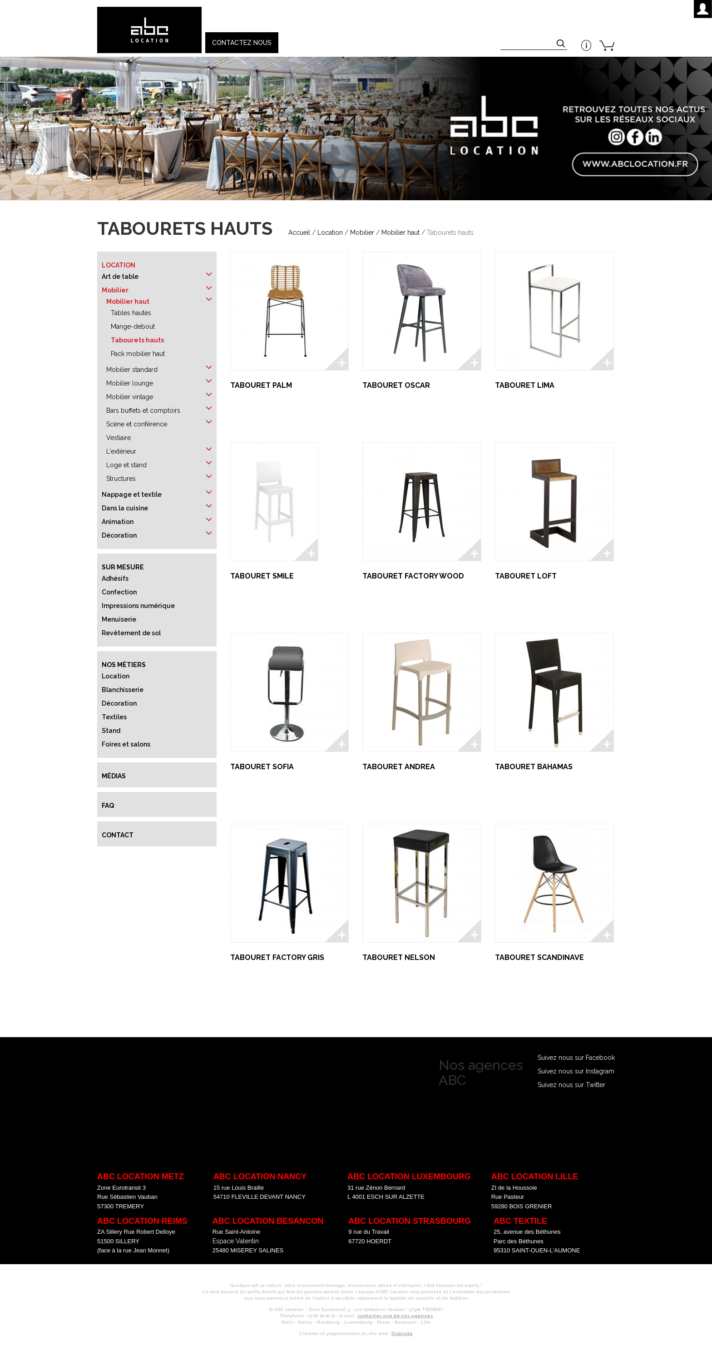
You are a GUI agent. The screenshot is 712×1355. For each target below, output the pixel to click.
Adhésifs (115, 578)
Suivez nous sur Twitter (571, 1084)
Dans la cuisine (125, 508)
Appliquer (561, 44)
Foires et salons (126, 744)
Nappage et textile (132, 494)
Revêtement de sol (131, 633)
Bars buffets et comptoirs (143, 410)
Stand (111, 730)
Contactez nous (242, 42)
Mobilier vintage (129, 397)
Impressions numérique (138, 605)
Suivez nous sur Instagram (576, 1071)
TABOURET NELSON (398, 957)
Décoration (119, 535)
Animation (118, 521)
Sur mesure (123, 567)
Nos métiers (124, 664)
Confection (119, 592)
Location (330, 232)
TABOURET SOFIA (262, 766)
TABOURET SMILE (262, 576)
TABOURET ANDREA (398, 766)
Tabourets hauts (137, 340)
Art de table (120, 276)
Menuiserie (119, 619)
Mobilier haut (400, 232)
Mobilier (362, 232)
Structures (121, 478)
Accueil (299, 232)
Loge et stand (126, 465)
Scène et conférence (136, 424)
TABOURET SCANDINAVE (539, 957)
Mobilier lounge (129, 383)
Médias (114, 776)
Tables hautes (131, 312)
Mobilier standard (132, 369)
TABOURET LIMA (524, 385)
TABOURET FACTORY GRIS (277, 957)
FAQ (108, 805)
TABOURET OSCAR (396, 385)
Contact (118, 835)
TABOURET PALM (261, 385)
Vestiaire (118, 437)
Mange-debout (133, 326)
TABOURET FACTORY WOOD (413, 576)
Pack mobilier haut (138, 353)
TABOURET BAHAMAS (534, 766)
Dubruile (402, 1333)
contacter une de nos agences (395, 1315)
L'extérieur (121, 451)
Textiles (114, 717)
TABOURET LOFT (526, 576)
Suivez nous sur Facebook (576, 1057)
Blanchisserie (122, 689)
